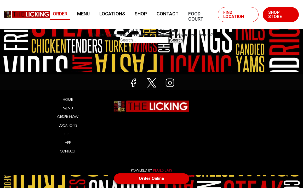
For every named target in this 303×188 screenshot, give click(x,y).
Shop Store (275, 14)
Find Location (233, 14)
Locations (112, 13)
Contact (168, 13)
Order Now (67, 117)
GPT (68, 134)
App (68, 142)
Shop (141, 13)
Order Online (151, 178)
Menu (83, 13)
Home (68, 99)
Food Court (195, 15)
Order (60, 13)
